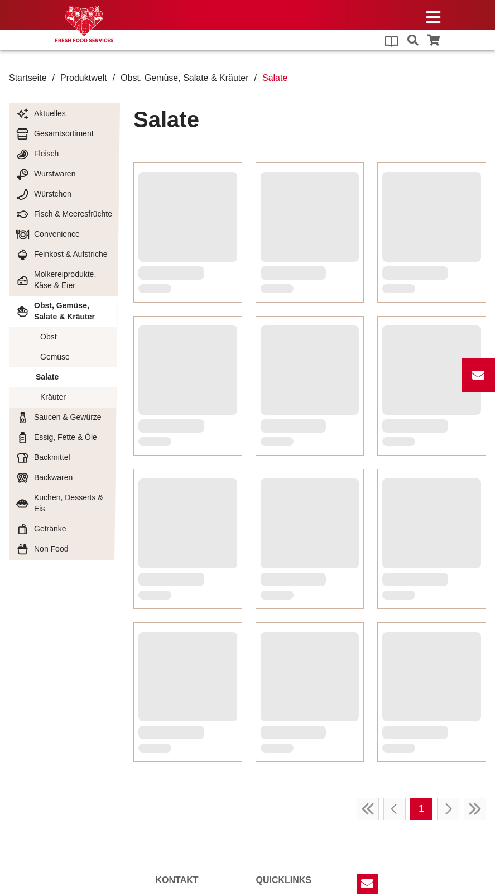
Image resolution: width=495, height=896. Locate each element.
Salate (47, 376)
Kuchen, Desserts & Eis (59, 503)
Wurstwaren (45, 174)
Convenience (48, 234)
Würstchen (43, 194)
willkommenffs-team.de (195, 841)
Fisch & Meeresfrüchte (64, 214)
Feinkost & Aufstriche (62, 254)
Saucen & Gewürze (59, 417)
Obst (48, 336)
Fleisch (37, 154)
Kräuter (53, 396)
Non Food (42, 549)
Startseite (28, 78)
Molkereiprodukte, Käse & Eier (56, 280)
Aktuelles (41, 113)
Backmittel (43, 457)
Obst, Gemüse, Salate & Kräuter (184, 78)
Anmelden (390, 803)
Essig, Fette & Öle (56, 437)
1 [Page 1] (421, 258)
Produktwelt (83, 78)
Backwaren (44, 477)
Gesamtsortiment (55, 134)
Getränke (41, 529)
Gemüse (55, 356)
